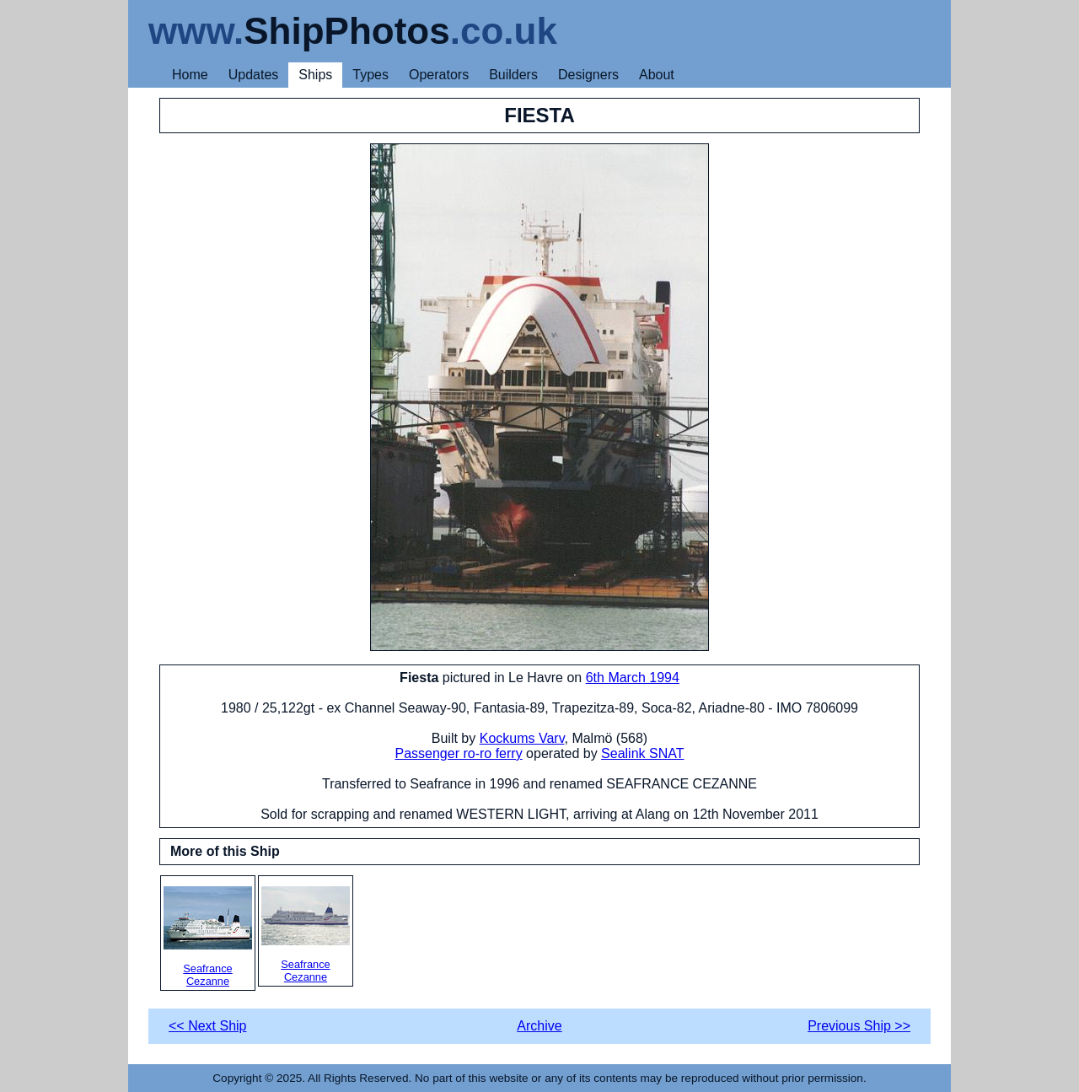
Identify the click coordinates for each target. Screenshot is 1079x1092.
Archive (539, 1026)
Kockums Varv (522, 738)
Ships (315, 74)
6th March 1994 (632, 677)
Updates (253, 74)
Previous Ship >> (859, 1026)
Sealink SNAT (642, 753)
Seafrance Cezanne (208, 936)
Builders (513, 74)
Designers (588, 74)
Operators (439, 74)
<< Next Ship (208, 1026)
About (656, 74)
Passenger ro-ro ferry (459, 753)
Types (370, 74)
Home (190, 74)
